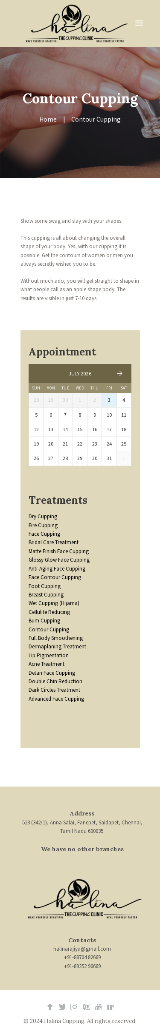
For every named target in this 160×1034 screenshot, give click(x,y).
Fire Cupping (43, 525)
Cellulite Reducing (49, 612)
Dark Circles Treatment (54, 689)
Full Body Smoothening (56, 638)
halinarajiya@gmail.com (82, 948)
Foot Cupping (45, 586)
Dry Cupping (43, 516)
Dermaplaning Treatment (57, 646)
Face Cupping (44, 533)
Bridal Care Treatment (54, 542)
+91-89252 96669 (82, 966)
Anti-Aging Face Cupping (57, 568)
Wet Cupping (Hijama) (54, 603)
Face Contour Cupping (55, 577)
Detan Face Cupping (52, 672)
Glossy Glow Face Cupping (59, 559)
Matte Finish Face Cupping (59, 551)
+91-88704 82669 (82, 957)
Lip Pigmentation (49, 655)
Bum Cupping (44, 620)
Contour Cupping (49, 629)
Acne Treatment (46, 664)
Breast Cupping (46, 594)
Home (48, 119)
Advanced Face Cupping (56, 698)
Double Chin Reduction (55, 681)
